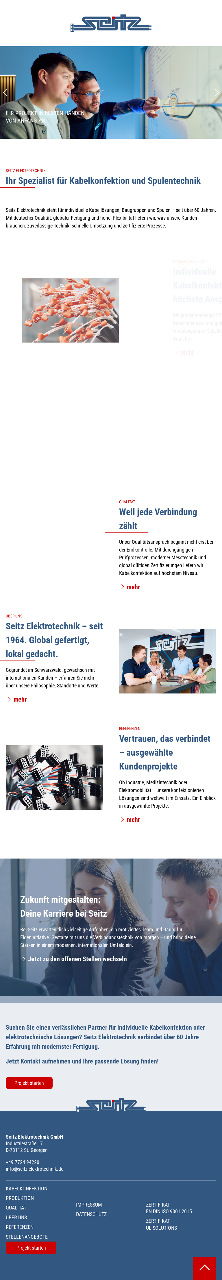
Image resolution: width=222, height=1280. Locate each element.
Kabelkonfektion (26, 1188)
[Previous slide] (5, 92)
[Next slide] (217, 92)
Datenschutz (91, 1214)
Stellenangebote (27, 1237)
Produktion (20, 1198)
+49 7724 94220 (22, 1162)
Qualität (16, 1208)
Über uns (16, 1217)
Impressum (89, 1205)
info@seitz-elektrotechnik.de (34, 1169)
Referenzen (20, 1227)
